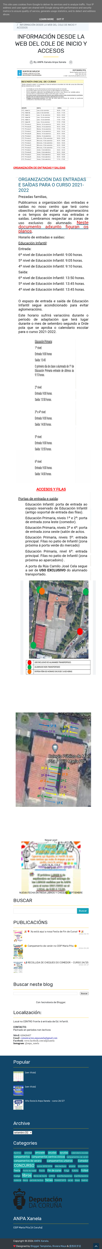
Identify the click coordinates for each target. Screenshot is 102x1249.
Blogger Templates (41, 1246)
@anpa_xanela (32, 1043)
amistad (28, 1153)
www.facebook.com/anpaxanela (39, 1040)
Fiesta (42, 1171)
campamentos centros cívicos (48, 1156)
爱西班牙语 (75, 1246)
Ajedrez (17, 1153)
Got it (60, 19)
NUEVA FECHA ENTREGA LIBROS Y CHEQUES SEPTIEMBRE (51, 892)
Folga (66, 1171)
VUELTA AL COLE (51, 865)
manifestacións (81, 1176)
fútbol (84, 1170)
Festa (17, 1170)
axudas (52, 1152)
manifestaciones (64, 1176)
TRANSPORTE (60, 1180)
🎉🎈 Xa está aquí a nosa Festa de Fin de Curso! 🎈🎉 (54, 931)
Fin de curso (54, 1170)
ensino (72, 1166)
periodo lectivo (36, 1180)
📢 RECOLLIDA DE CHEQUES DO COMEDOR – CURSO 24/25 (56, 962)
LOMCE (52, 1176)
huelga (17, 1176)
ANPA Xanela (41, 1241)
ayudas (64, 1152)
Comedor (83, 1160)
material (17, 1180)
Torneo (49, 1180)
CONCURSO (24, 1165)
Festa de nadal (29, 1171)
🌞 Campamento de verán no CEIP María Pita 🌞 (50, 945)
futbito (75, 1171)
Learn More (46, 19)
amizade (40, 1152)
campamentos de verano (27, 1160)
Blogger (61, 1002)
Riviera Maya (59, 1246)
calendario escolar (80, 1153)
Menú (25, 1180)
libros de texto (40, 1176)
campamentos (22, 1156)
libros (27, 1175)
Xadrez (84, 1180)
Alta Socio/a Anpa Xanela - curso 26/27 (45, 1101)
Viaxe (77, 1180)
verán (70, 1180)
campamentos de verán (77, 1157)
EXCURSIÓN (83, 1166)
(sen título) (30, 1072)
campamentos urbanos (59, 1160)
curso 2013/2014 (44, 1166)
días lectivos (60, 1166)
